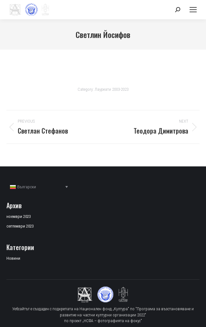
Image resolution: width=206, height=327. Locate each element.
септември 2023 (20, 226)
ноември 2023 (18, 216)
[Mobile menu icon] (193, 9)
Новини (13, 258)
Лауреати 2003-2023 (111, 89)
